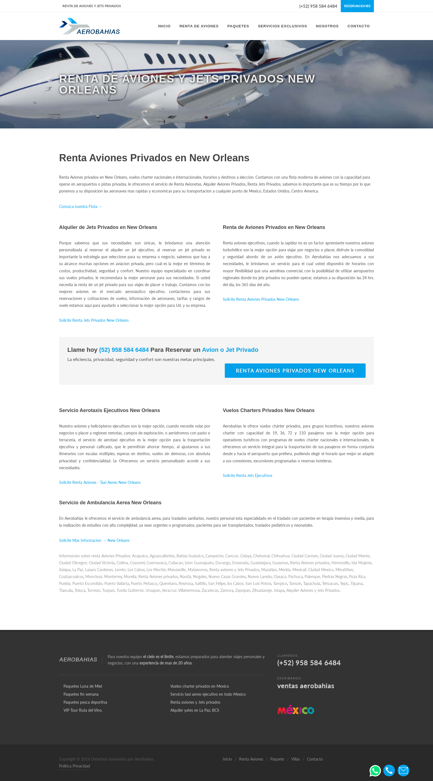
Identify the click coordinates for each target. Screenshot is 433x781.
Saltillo (200, 583)
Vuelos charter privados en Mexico (199, 686)
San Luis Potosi (258, 583)
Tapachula (311, 583)
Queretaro (168, 583)
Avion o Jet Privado (229, 349)
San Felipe (216, 583)
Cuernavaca (157, 562)
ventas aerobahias (305, 686)
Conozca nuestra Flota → (80, 206)
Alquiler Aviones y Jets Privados (312, 590)
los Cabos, (235, 583)
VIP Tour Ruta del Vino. (83, 710)
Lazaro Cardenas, (99, 569)
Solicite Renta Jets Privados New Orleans (94, 320)
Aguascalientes (162, 555)
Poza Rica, (357, 576)
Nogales (200, 576)
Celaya (245, 555)
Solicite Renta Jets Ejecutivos (247, 475)
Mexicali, (299, 569)
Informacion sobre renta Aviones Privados (94, 555)
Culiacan (175, 562)
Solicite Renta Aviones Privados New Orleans (261, 299)
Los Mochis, (157, 569)
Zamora (226, 590)
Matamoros (197, 569)
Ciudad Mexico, (321, 569)
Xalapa (64, 569)
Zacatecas (210, 590)
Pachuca (295, 576)
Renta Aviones (251, 759)
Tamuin (295, 583)
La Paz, (78, 569)
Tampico (280, 583)
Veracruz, (169, 590)
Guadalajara (260, 562)
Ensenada (240, 562)
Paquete (277, 759)
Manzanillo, (177, 569)
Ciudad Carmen (305, 555)
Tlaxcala (66, 590)
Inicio (227, 759)
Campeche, (214, 555)
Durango (222, 562)
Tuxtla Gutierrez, (130, 590)
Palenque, (313, 576)
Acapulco (140, 555)
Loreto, (120, 569)
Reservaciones (357, 6)
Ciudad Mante (357, 555)
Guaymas (280, 562)
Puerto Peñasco (144, 583)
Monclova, (94, 576)
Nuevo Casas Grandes (227, 576)
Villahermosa (189, 590)
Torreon (93, 590)
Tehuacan (330, 583)
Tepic (344, 583)
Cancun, (232, 555)
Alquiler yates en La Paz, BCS (194, 710)
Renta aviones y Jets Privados (234, 569)
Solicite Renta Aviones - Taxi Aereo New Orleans (100, 482)
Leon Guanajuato (199, 562)
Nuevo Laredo (260, 576)
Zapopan (242, 590)
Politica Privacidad (74, 766)
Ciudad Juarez (332, 555)
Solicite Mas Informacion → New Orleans (94, 540)
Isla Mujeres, (362, 562)
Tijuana (356, 583)
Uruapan (153, 590)
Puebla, (65, 583)
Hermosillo (340, 562)
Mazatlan (269, 569)
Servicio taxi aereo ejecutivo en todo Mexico (208, 694)
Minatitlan (344, 569)
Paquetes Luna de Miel (83, 686)
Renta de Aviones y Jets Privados (91, 6)
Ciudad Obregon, (73, 562)
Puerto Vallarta (116, 583)
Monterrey (113, 576)
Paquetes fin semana (81, 694)
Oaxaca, (280, 576)
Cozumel (137, 562)
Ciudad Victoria (102, 562)
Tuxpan (108, 590)
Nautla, (186, 576)
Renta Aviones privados (309, 562)
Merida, (285, 569)
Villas (295, 759)
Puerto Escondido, (87, 583)
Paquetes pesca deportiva (85, 702)
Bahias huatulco (190, 555)
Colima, (123, 562)
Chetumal (261, 555)
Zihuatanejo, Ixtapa (268, 590)
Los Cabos (136, 569)
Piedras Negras (334, 576)
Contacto (315, 759)
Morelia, (130, 576)
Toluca (80, 590)
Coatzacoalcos (71, 576)
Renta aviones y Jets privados (195, 702)
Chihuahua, (281, 555)
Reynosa (186, 583)
